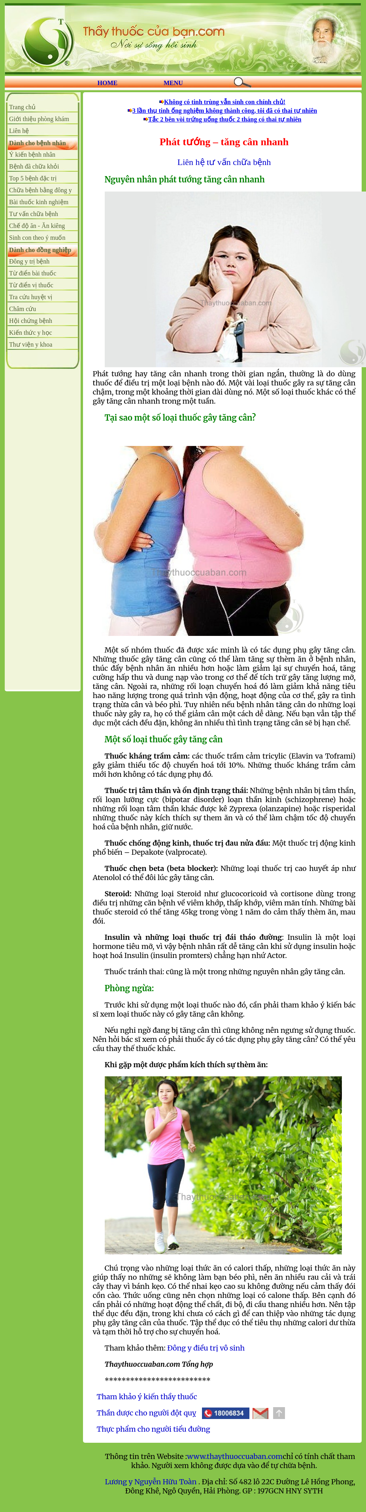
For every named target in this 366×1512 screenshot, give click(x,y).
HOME (108, 83)
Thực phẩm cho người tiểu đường (153, 1429)
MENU (173, 83)
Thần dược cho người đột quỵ (146, 1412)
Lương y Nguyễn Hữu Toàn (151, 1481)
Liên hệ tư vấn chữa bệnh (224, 162)
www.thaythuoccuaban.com (235, 1456)
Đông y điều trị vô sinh (206, 1348)
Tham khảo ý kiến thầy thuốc (147, 1396)
